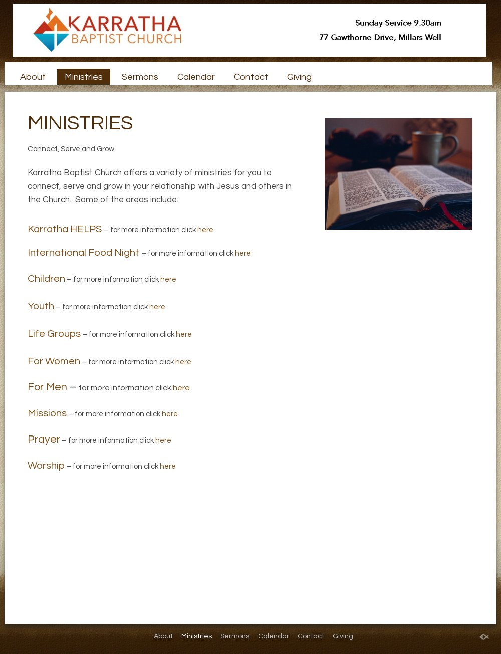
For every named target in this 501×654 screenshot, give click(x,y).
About (33, 77)
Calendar (196, 77)
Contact (251, 77)
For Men (47, 387)
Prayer (44, 439)
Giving (299, 77)
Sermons (140, 77)
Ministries (84, 77)
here (205, 230)
